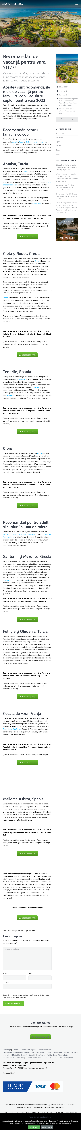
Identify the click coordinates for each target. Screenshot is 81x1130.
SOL (55, 1058)
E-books (49, 1052)
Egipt (57, 154)
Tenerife (34, 142)
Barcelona (59, 137)
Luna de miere (69, 101)
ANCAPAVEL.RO (12, 4)
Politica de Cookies (61, 1052)
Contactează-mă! (27, 236)
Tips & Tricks (63, 103)
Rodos (28, 142)
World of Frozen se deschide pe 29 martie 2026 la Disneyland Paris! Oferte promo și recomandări (67, 177)
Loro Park (35, 387)
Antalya (15, 142)
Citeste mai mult (47, 1127)
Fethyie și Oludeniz (28, 534)
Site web (6, 982)
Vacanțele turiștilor (28, 1050)
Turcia (67, 111)
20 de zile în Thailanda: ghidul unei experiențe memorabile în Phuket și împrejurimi (66, 167)
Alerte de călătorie (66, 1058)
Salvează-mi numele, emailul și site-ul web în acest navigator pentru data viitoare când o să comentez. (26, 996)
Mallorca (11, 537)
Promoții (15, 1050)
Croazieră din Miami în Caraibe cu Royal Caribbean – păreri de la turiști (66, 196)
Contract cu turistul (33, 1058)
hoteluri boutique (10, 580)
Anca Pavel (63, 91)
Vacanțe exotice (38, 1052)
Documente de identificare (13, 1058)
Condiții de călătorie (37, 1055)
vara (60, 113)
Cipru (44, 142)
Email (30, 974)
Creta (21, 142)
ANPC (45, 1058)
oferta (61, 111)
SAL (50, 1058)
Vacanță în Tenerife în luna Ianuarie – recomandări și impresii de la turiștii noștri (65, 187)
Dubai (58, 150)
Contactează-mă (44, 1050)
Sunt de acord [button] (34, 1127)
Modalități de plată (19, 1055)
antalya (61, 109)
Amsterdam (60, 133)
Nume (6, 974)
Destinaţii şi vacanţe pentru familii (16, 1052)
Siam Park (11, 395)
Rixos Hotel (36, 203)
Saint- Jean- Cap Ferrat (12, 729)
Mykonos (16, 534)
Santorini (6, 534)
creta (67, 109)
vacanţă (73, 111)
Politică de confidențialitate (57, 1055)
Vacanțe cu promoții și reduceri (68, 104)
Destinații (7, 1050)
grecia (72, 109)
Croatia (58, 146)
